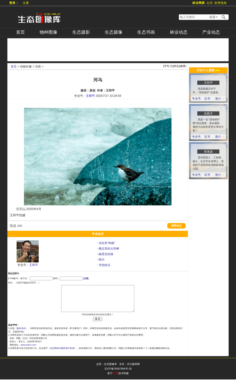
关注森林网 (133, 369)
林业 (179, 32)
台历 (209, 2)
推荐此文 (176, 225)
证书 (207, 98)
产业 (211, 32)
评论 (176, 66)
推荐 (182, 66)
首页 (20, 32)
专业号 (196, 98)
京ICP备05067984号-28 (118, 374)
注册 (26, 2)
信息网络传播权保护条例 (62, 353)
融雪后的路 (106, 254)
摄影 (81, 32)
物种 (48, 32)
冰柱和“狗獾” (107, 243)
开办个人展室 (208, 70)
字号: (168, 66)
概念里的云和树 (109, 248)
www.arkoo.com (28, 350)
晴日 (102, 259)
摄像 (113, 32)
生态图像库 (110, 369)
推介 (219, 98)
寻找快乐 (104, 265)
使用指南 (220, 2)
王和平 (90, 95)
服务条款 (21, 334)
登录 (12, 2)
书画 (146, 32)
